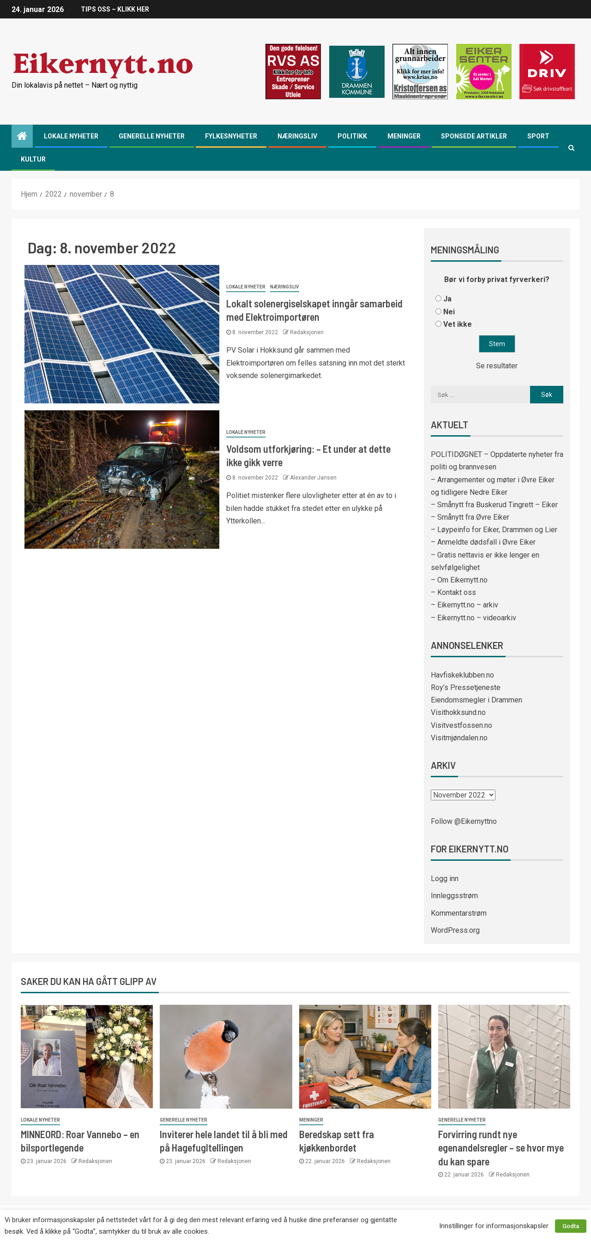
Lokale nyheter (71, 136)
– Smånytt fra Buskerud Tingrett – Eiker (494, 504)
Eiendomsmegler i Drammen (476, 700)
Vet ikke (457, 324)
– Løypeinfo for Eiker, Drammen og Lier (494, 529)
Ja (447, 298)
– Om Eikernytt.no (459, 580)
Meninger (404, 136)
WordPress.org (455, 930)
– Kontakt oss (453, 592)
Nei (449, 311)
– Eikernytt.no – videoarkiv (473, 617)
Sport (538, 136)
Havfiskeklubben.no (462, 675)
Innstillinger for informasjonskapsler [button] (494, 1226)
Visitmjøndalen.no (459, 737)
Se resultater (497, 365)
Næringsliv (297, 136)
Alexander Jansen (313, 477)
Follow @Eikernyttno (464, 821)
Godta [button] (570, 1226)
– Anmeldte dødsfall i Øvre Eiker (483, 542)
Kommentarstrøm (459, 913)
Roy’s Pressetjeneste (466, 687)
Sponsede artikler (474, 136)
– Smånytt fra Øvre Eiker (470, 517)
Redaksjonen (307, 332)
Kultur (33, 159)
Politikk (352, 136)
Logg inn (444, 878)
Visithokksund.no (458, 712)
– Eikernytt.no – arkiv (464, 604)
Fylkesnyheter (231, 136)
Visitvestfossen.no (461, 725)
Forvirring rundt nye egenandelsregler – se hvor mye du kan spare (501, 1147)
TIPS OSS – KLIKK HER (115, 9)
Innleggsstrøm (454, 895)
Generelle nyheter (152, 136)
